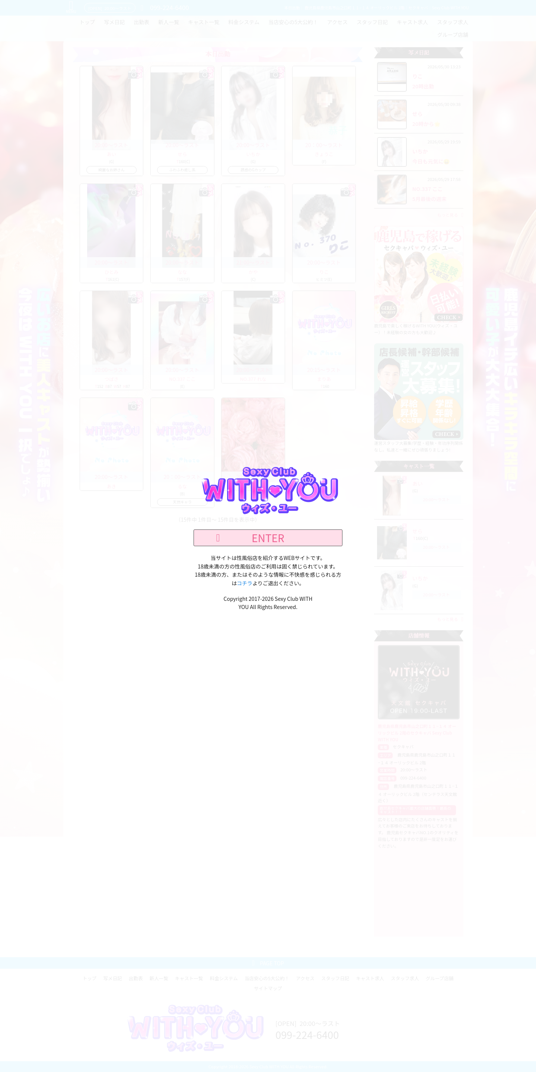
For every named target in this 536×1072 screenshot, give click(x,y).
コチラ (244, 582)
